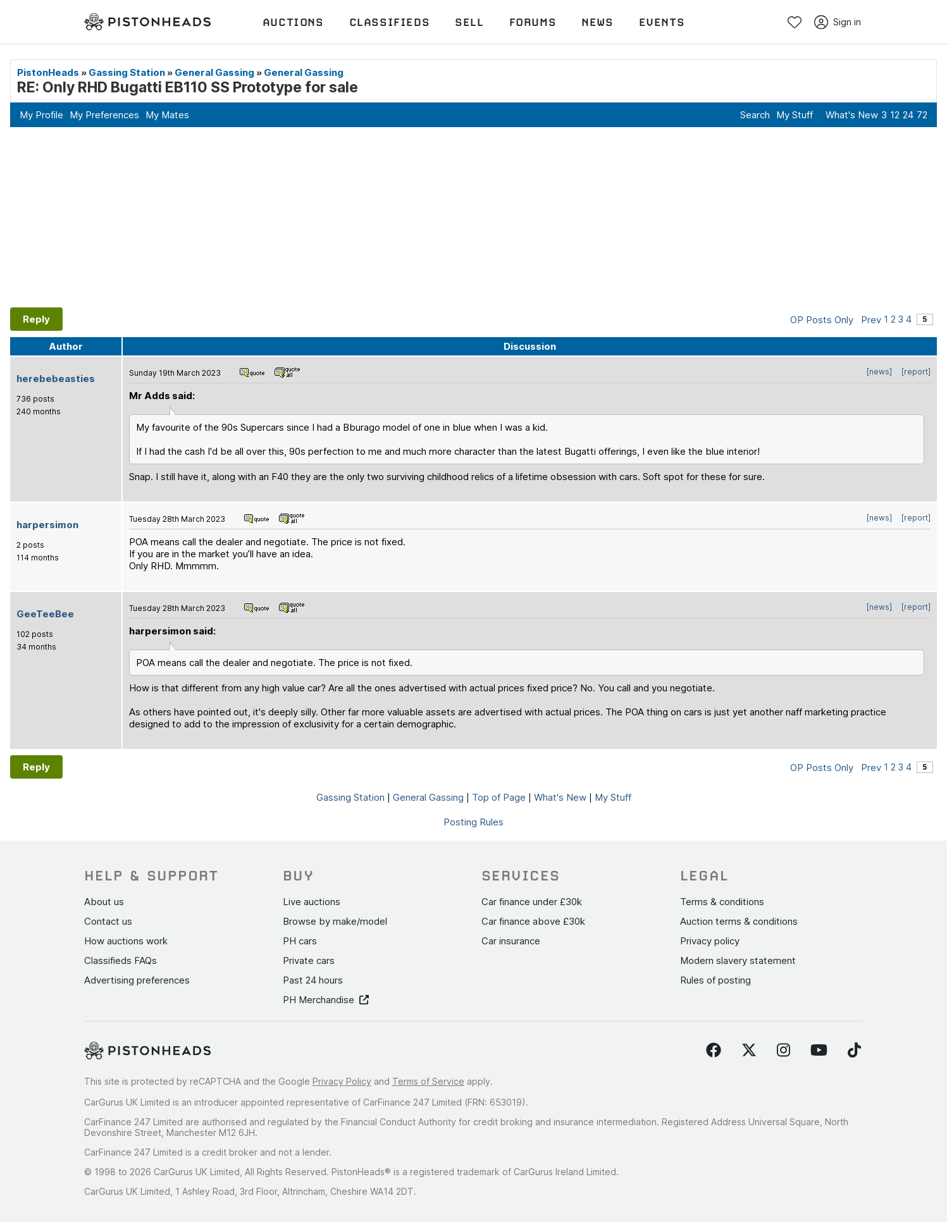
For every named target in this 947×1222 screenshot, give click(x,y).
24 (908, 115)
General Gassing (214, 72)
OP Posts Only (821, 320)
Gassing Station (127, 72)
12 (895, 115)
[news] (879, 371)
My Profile (41, 115)
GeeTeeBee (45, 614)
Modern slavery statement (738, 960)
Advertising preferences (137, 980)
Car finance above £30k (533, 921)
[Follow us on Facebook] (713, 1051)
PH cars (300, 941)
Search (755, 115)
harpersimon (47, 525)
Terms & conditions (722, 902)
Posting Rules (473, 822)
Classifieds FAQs (120, 960)
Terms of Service (428, 1081)
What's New (852, 115)
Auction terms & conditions (739, 921)
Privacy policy (710, 941)
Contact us (108, 921)
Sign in (837, 22)
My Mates (167, 115)
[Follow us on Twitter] (749, 1051)
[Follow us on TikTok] (854, 1051)
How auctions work (126, 941)
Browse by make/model (335, 921)
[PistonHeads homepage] (147, 22)
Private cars (309, 960)
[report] (916, 371)
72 (922, 115)
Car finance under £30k (531, 902)
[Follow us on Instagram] (783, 1051)
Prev (871, 320)
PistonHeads (48, 72)
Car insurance (510, 941)
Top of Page (499, 797)
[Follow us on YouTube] (819, 1051)
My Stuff (794, 115)
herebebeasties (55, 379)
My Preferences (104, 115)
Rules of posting (715, 980)
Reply (36, 319)
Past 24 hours (313, 980)
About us (104, 902)
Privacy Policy (342, 1081)
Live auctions (311, 902)
